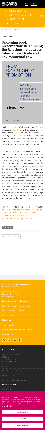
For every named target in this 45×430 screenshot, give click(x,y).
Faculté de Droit (7, 315)
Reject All (22, 420)
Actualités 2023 (11, 236)
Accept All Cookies (22, 427)
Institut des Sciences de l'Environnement (16, 306)
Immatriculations (8, 390)
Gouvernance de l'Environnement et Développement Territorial (17, 17)
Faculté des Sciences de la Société (13, 311)
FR (33, 4)
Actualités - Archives (11, 29)
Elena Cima (17, 130)
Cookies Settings (22, 413)
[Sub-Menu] (41, 16)
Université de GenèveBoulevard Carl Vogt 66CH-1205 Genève (10, 294)
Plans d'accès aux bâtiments (12, 371)
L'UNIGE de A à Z (8, 375)
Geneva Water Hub (8, 325)
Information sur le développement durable (17, 330)
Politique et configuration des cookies (15, 380)
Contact (5, 366)
